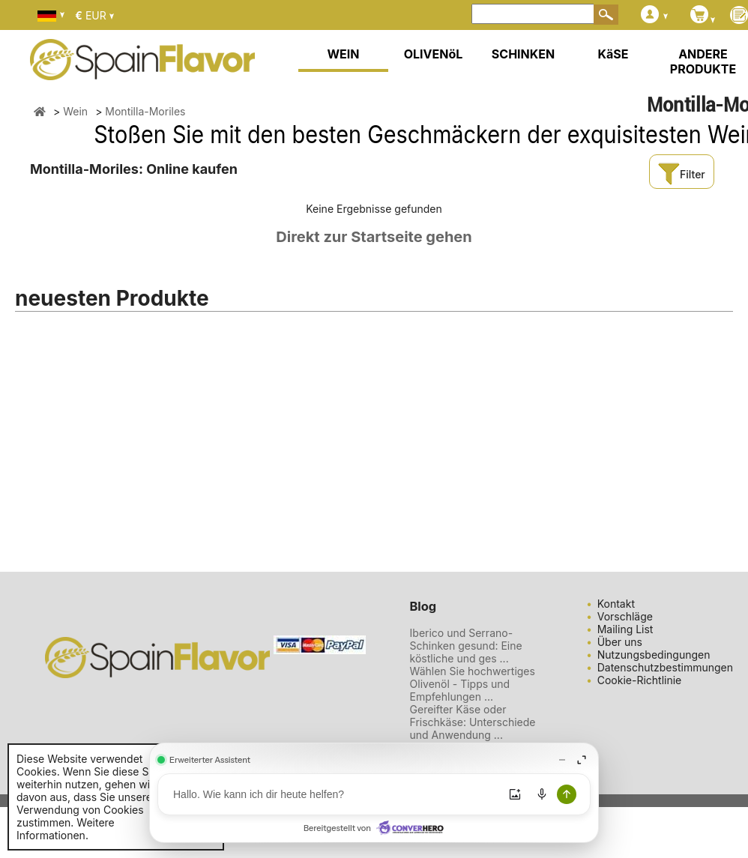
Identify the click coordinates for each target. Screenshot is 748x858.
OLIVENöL (433, 53)
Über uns (619, 641)
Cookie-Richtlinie (639, 680)
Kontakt (616, 603)
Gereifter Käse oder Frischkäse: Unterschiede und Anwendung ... (473, 722)
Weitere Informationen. (65, 829)
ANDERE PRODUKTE (703, 61)
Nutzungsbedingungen (654, 654)
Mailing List (625, 629)
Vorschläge (625, 616)
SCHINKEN (523, 53)
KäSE (613, 53)
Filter (681, 174)
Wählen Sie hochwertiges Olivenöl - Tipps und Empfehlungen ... (472, 684)
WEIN (343, 53)
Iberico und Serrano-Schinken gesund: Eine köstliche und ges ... (466, 645)
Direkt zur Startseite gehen (373, 237)
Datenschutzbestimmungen (665, 667)
